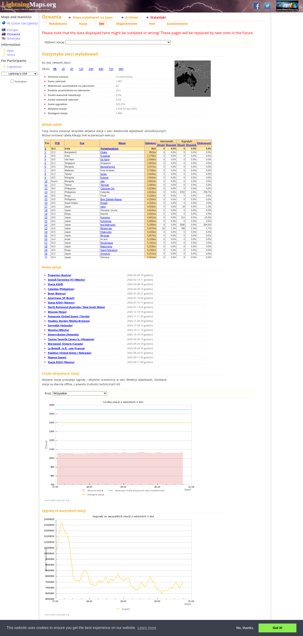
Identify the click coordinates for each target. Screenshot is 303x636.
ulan (102, 181)
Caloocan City (107, 188)
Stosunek (171, 145)
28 (46, 246)
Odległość (150, 143)
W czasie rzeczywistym (24, 23)
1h (54, 69)
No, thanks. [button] (245, 628)
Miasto (122, 143)
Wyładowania (58, 24)
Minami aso (106, 228)
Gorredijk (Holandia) (60, 325)
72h (111, 69)
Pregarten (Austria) (59, 275)
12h (81, 69)
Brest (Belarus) (57, 293)
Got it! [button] (277, 628)
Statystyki (158, 17)
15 (46, 199)
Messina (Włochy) (58, 330)
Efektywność (204, 143)
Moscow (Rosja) (57, 311)
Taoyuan (104, 185)
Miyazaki (104, 235)
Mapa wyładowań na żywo (93, 17)
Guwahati (105, 156)
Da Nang (104, 159)
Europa (12, 30)
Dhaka (103, 152)
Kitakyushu (106, 232)
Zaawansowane (177, 24)
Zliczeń (161, 145)
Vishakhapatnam (109, 148)
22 (46, 225)
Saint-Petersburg (108, 250)
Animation (22, 81)
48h (101, 69)
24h (91, 69)
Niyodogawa (106, 243)
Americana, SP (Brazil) (61, 298)
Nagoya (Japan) (57, 357)
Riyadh (103, 203)
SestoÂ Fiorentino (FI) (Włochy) (66, 279)
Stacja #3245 (55, 284)
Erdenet (104, 177)
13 (46, 192)
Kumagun (105, 217)
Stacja (83, 24)
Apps (10, 50)
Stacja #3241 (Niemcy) (61, 302)
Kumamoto (105, 221)
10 (46, 181)
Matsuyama (106, 246)
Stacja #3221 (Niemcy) (61, 362)
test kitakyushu (107, 225)
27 (46, 243)
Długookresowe (126, 24)
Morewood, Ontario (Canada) (65, 343)
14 (46, 196)
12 (46, 188)
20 (46, 217)
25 (46, 235)
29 (46, 250)
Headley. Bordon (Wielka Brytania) (69, 321)
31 (46, 257)
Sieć (101, 24)
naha (102, 206)
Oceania (13, 34)
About (11, 55)
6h (71, 69)
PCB (57, 143)
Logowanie (14, 67)
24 (46, 232)
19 (46, 214)
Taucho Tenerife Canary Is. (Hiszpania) (71, 339)
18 (46, 210)
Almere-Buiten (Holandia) (63, 334)
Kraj (82, 143)
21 (46, 221)
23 (46, 228)
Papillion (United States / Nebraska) (69, 352)
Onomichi (105, 254)
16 (46, 203)
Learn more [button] (147, 628)
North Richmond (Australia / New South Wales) (76, 307)
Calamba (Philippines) (61, 289)
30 (46, 254)
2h (63, 69)
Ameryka (13, 38)
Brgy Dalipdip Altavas (111, 199)
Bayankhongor (107, 167)
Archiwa (131, 17)
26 (46, 239)
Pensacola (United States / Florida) (69, 316)
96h (121, 69)
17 (46, 206)
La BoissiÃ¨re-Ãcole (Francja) (66, 348)
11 (46, 185)
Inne (152, 24)
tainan (103, 174)
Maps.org (29, 4)
